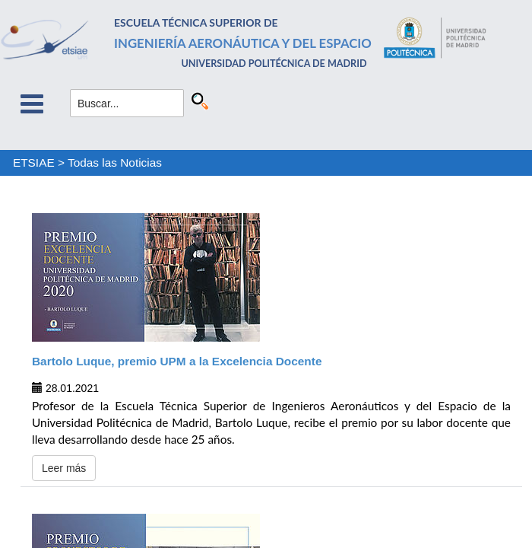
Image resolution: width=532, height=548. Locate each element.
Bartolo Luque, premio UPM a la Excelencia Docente (176, 361)
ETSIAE (34, 162)
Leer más (64, 468)
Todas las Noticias (115, 162)
